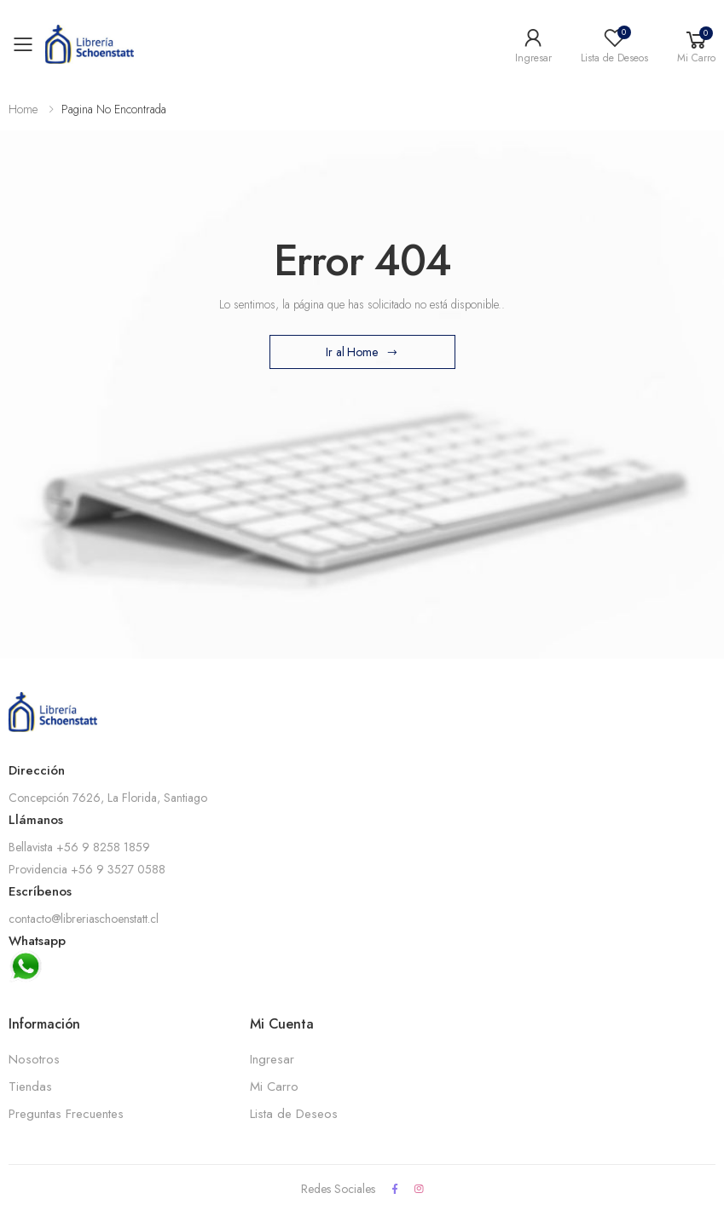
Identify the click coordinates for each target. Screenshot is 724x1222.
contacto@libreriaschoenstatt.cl (84, 918)
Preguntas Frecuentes (66, 1113)
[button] (696, 44)
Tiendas (30, 1086)
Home (23, 109)
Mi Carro (274, 1086)
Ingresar (272, 1059)
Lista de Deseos (294, 1113)
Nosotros (34, 1059)
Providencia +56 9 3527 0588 (87, 869)
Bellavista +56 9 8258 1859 (79, 847)
